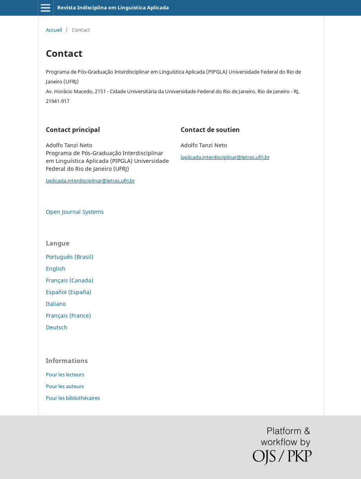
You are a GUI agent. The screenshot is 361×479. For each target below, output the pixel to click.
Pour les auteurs (65, 386)
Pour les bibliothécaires (73, 397)
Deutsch (56, 327)
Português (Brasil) (69, 256)
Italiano (56, 303)
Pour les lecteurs (65, 374)
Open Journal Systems (75, 211)
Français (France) (68, 315)
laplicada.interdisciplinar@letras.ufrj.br (90, 180)
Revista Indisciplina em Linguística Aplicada (113, 7)
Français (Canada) (69, 280)
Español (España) (68, 292)
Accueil (54, 29)
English (55, 268)
